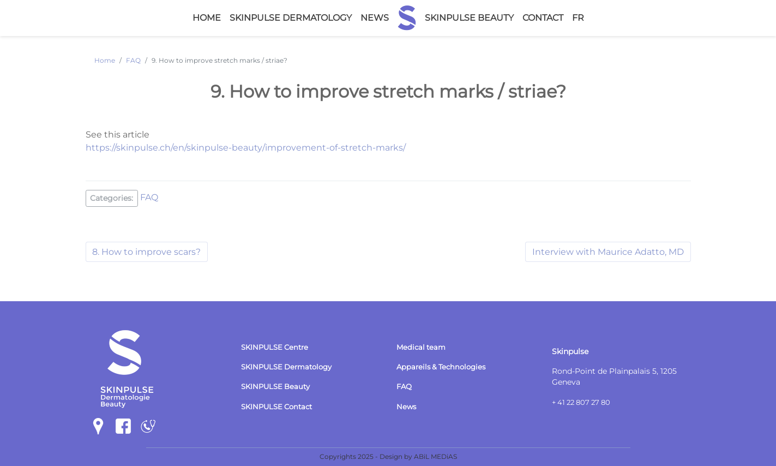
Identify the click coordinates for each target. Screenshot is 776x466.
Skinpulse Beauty (469, 18)
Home (207, 18)
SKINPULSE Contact (279, 406)
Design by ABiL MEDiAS (418, 456)
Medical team (422, 347)
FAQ (150, 197)
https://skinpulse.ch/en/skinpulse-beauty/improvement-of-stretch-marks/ (246, 147)
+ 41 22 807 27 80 (584, 402)
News (374, 18)
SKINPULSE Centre (277, 347)
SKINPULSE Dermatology (290, 366)
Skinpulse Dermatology (291, 18)
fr (578, 18)
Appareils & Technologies (443, 366)
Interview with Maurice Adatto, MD (608, 251)
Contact (542, 18)
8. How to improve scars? (147, 251)
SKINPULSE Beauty (278, 386)
